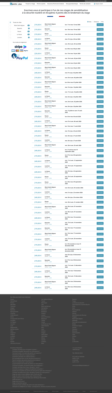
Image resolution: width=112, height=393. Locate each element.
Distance (95, 22)
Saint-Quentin (76, 333)
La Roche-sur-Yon (46, 324)
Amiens (43, 331)
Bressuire (44, 310)
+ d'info (50, 25)
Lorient (43, 315)
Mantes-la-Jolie (14, 329)
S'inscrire (100, 24)
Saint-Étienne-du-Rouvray (79, 315)
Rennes (12, 338)
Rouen (12, 299)
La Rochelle (75, 341)
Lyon (42, 329)
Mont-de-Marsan (46, 306)
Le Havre (12, 320)
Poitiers (43, 313)
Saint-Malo (44, 336)
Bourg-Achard (14, 311)
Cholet (43, 322)
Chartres (12, 313)
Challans (43, 341)
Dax (73, 338)
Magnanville (13, 327)
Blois (42, 343)
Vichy (73, 306)
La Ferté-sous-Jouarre (78, 303)
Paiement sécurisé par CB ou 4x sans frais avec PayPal (95, 0)
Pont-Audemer (76, 310)
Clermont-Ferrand (15, 343)
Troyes (74, 301)
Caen (73, 334)
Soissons (74, 329)
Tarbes (43, 320)
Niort (11, 331)
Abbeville (74, 320)
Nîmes (43, 338)
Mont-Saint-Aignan (77, 318)
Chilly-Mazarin (14, 315)
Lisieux (74, 336)
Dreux (12, 317)
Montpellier (44, 308)
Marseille (12, 304)
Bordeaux (44, 311)
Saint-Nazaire (45, 325)
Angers (43, 333)
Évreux (12, 303)
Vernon (74, 313)
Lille (42, 304)
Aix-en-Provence (45, 317)
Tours (12, 340)
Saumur (74, 299)
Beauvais (74, 331)
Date (89, 22)
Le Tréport (13, 322)
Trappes (74, 317)
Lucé (11, 325)
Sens (73, 308)
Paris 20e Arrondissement (79, 322)
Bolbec (74, 324)
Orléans (12, 334)
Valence (74, 311)
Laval (73, 340)
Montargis (44, 303)
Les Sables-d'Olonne (46, 299)
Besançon (44, 318)
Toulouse (12, 306)
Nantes (12, 341)
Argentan (13, 333)
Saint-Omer (44, 334)
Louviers (12, 324)
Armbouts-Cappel (77, 325)
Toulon (43, 301)
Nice (42, 327)
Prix (101, 22)
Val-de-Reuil (13, 301)
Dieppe (12, 308)
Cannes (43, 340)
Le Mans (12, 336)
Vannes (74, 327)
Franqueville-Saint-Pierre (17, 318)
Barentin (12, 310)
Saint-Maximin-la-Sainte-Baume (81, 304)
